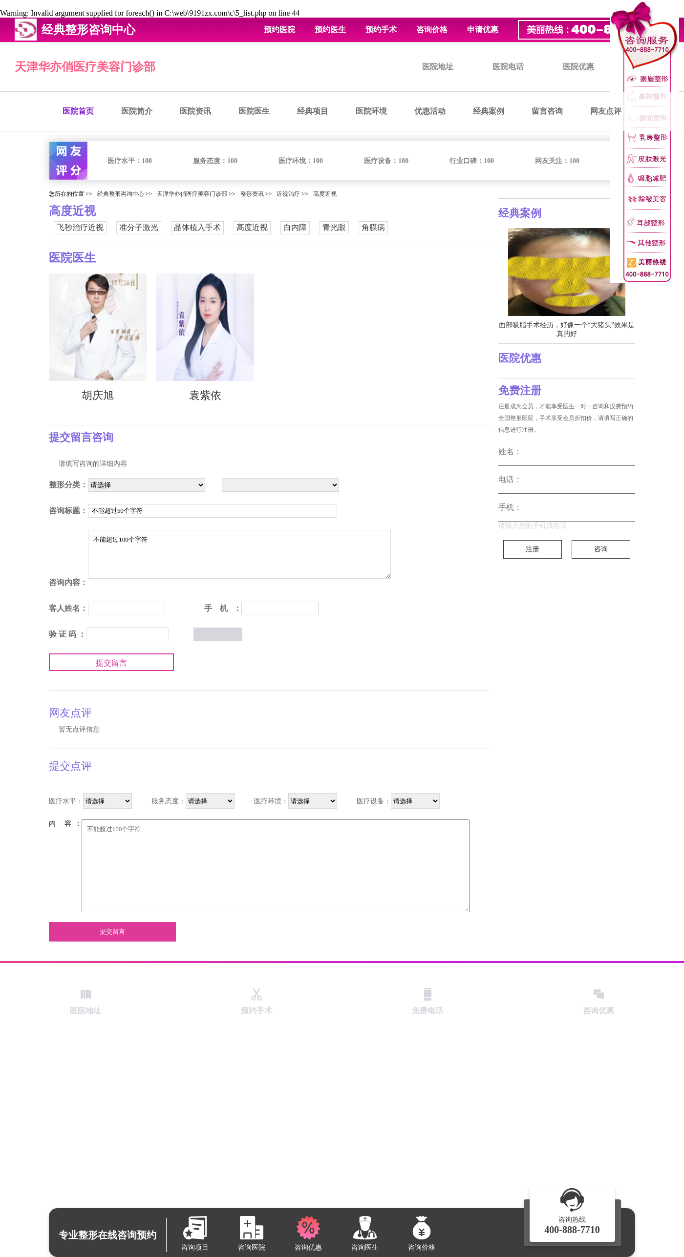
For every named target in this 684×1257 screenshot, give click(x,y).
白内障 (295, 227)
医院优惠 (578, 67)
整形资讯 (252, 193)
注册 (532, 549)
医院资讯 (195, 111)
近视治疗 (288, 193)
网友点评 (605, 111)
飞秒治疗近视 (80, 227)
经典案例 (488, 111)
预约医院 (279, 29)
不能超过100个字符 (239, 554)
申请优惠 (482, 29)
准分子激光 (138, 227)
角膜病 (373, 227)
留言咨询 (547, 111)
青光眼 (334, 227)
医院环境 (371, 111)
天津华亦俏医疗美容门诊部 (85, 67)
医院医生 (254, 111)
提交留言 (111, 663)
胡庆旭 (98, 395)
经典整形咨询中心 (120, 193)
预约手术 (381, 29)
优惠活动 (430, 111)
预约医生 (330, 29)
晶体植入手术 (197, 227)
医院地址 (437, 67)
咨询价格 (432, 29)
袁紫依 (205, 395)
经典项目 (312, 111)
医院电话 (508, 67)
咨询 (601, 549)
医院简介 (136, 111)
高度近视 (325, 193)
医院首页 (78, 111)
